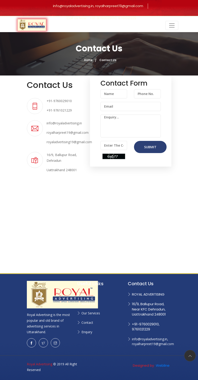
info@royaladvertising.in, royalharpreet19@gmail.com (98, 5)
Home (88, 60)
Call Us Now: (101, 18)
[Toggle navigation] (171, 25)
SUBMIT (150, 147)
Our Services (90, 313)
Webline (162, 365)
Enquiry (86, 332)
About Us (88, 304)
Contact (87, 322)
